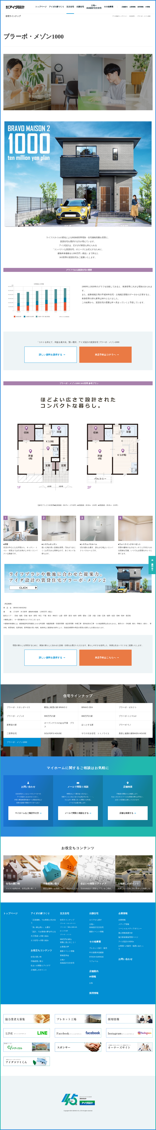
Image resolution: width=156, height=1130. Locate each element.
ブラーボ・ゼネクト (128, 707)
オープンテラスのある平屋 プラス (59, 725)
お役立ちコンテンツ (41, 950)
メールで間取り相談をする (77, 813)
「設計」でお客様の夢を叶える (43, 932)
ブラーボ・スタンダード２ (68, 923)
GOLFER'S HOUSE (53, 733)
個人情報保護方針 (125, 933)
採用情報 (93, 993)
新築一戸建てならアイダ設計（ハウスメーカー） (15, 7)
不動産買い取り (37, 961)
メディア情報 (123, 924)
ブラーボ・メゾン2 (15, 716)
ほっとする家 (87, 725)
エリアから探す (95, 920)
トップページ (41, 7)
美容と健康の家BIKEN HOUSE (132, 733)
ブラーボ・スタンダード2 (18, 707)
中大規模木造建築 (96, 952)
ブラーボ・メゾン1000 (17, 742)
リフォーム (93, 961)
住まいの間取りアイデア (40, 966)
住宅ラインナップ (13, 16)
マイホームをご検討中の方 (27, 813)
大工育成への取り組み (40, 936)
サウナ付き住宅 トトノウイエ (95, 733)
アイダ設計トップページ (119, 16)
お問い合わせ (125, 959)
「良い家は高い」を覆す (40, 927)
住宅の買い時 (36, 957)
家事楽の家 (12, 725)
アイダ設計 (78, 1099)
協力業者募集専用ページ (128, 937)
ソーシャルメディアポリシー (130, 929)
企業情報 (123, 913)
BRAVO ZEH (87, 707)
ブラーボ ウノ (125, 725)
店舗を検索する (126, 813)
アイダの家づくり (56, 7)
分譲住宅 (80, 7)
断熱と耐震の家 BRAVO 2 (55, 707)
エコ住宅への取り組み (40, 940)
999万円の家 (49, 716)
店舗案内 (93, 971)
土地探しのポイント (39, 970)
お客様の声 (64, 947)
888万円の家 (87, 716)
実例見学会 (64, 955)
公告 (91, 983)
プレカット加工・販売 (98, 948)
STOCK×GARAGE (96, 957)
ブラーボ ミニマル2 (127, 716)
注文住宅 (70, 7)
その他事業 (108, 7)
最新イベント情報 (67, 951)
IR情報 (92, 976)
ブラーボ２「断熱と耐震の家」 (69, 927)
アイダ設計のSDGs (126, 942)
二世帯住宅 (12, 733)
